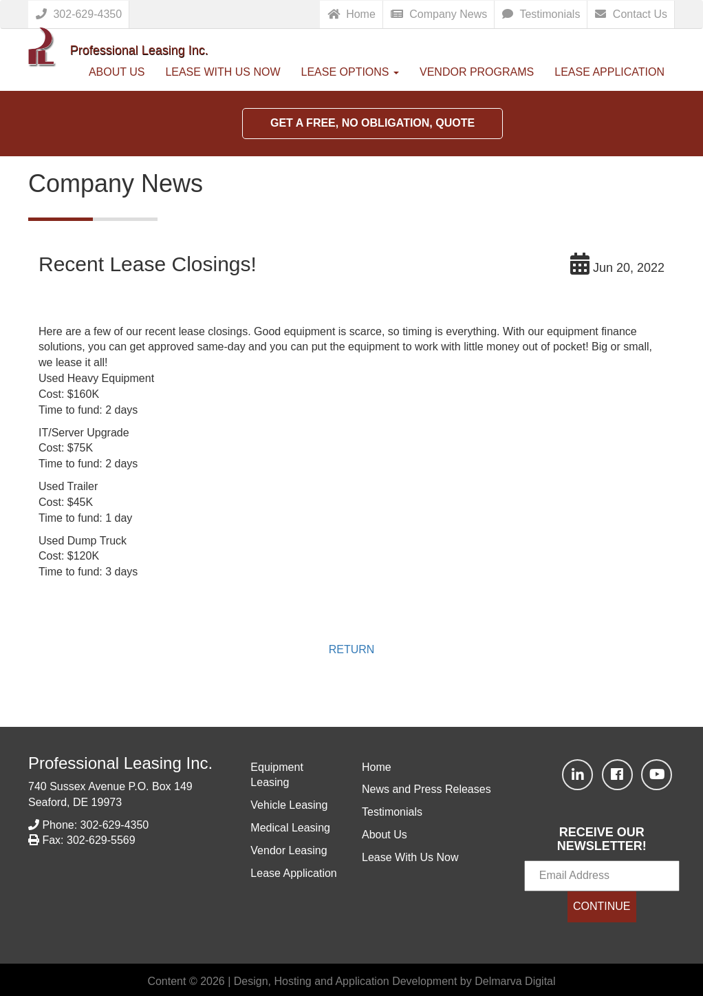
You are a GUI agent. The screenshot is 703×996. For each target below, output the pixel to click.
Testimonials (541, 14)
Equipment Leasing (276, 775)
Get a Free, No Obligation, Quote (372, 123)
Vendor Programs (477, 72)
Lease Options (350, 72)
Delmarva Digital (515, 981)
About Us (117, 72)
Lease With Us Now (222, 72)
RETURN (352, 649)
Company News (439, 14)
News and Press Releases (426, 789)
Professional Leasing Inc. (120, 763)
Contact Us (631, 14)
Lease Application (609, 72)
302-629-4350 (79, 14)
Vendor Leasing (288, 850)
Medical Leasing (290, 828)
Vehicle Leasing (288, 805)
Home (351, 14)
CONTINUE (602, 906)
